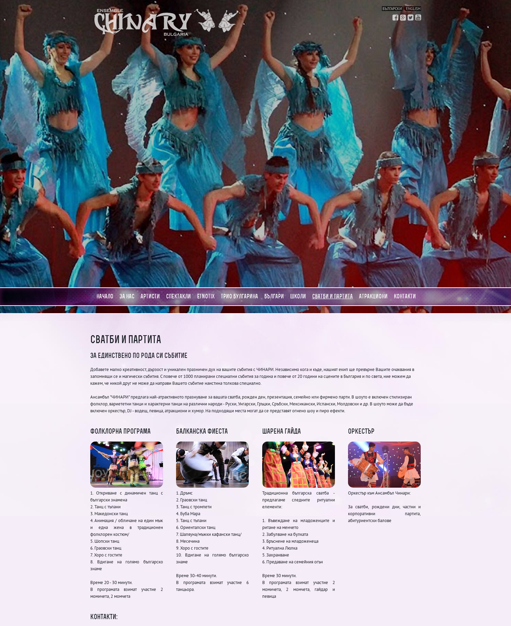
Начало (104, 296)
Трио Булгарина (239, 296)
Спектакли (178, 296)
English (413, 8)
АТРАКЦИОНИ (373, 296)
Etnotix (206, 296)
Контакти (405, 296)
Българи (274, 296)
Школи (298, 296)
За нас (127, 296)
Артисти (150, 296)
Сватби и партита (332, 296)
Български (392, 8)
